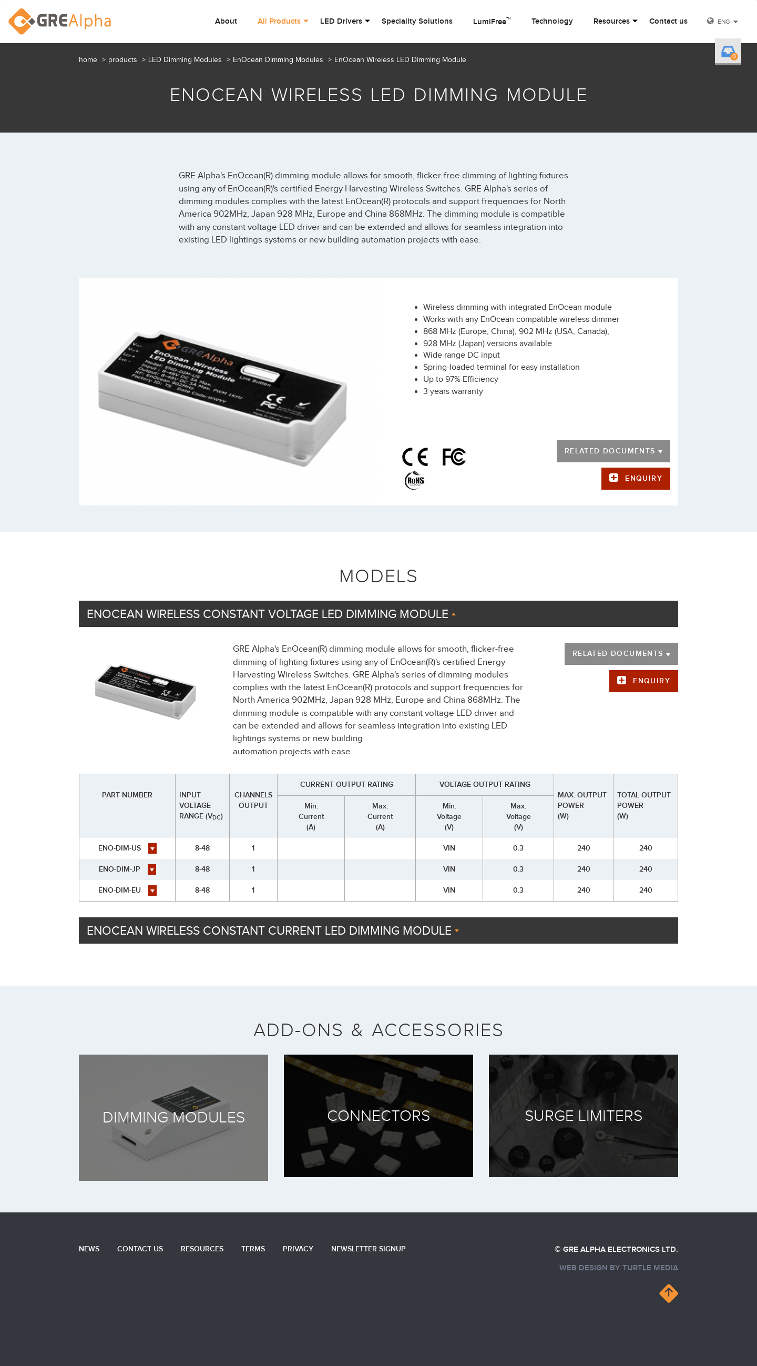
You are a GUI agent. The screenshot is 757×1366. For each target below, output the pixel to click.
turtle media (650, 1267)
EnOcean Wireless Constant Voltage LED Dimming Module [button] (271, 615)
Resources (612, 21)
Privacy (298, 1248)
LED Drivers (341, 21)
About (226, 21)
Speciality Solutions (417, 21)
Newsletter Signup (368, 1248)
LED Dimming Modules (185, 60)
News (89, 1248)
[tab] (378, 614)
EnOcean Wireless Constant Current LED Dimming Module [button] (273, 931)
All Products (279, 21)
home (88, 60)
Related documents (613, 451)
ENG (724, 21)
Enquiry (643, 478)
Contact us (668, 21)
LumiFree (492, 21)
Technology (552, 21)
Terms (253, 1248)
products (122, 60)
